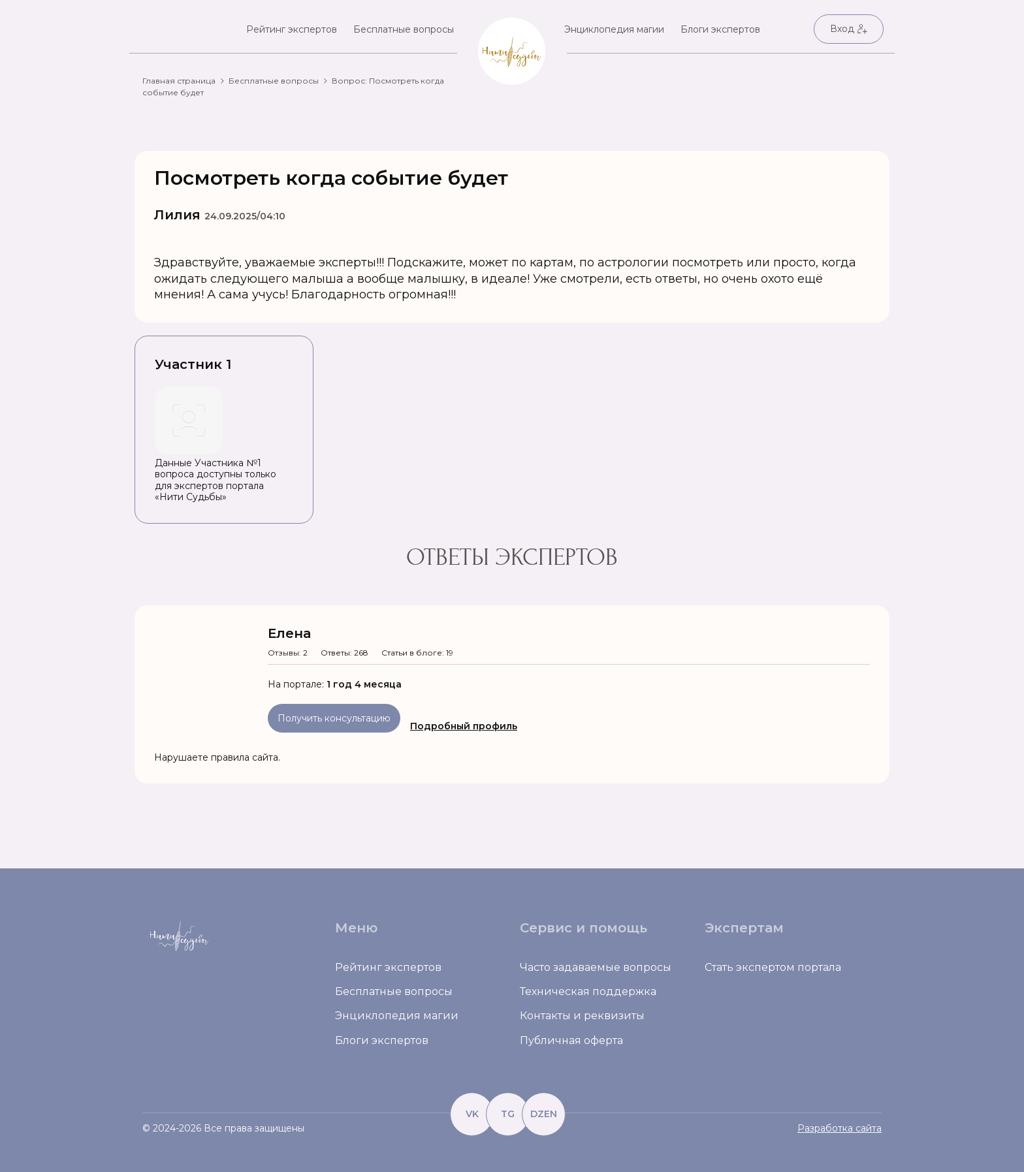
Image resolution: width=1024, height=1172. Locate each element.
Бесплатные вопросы (403, 29)
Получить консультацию (334, 718)
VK (472, 1114)
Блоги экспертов (720, 29)
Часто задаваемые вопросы (595, 967)
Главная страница (179, 81)
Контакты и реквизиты (582, 1015)
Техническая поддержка (588, 991)
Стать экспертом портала (773, 967)
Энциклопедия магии (614, 29)
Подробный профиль (463, 726)
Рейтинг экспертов (291, 29)
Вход (848, 29)
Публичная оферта (571, 1040)
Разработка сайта (839, 1128)
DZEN (543, 1114)
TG (508, 1114)
